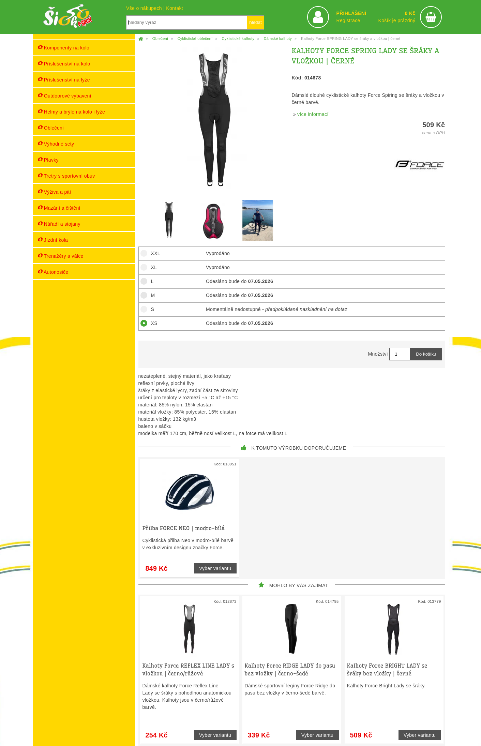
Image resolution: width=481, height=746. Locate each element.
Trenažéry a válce (61, 256)
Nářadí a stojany (59, 224)
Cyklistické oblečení (194, 38)
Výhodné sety (56, 144)
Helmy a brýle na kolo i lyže (71, 112)
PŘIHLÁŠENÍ (351, 13)
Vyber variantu (215, 568)
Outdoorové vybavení (64, 96)
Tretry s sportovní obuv (66, 176)
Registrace (348, 20)
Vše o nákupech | (146, 8)
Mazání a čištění (59, 208)
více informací (313, 114)
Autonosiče (53, 272)
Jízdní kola (53, 240)
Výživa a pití (54, 192)
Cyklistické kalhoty (238, 38)
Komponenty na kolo (64, 47)
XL (151, 267)
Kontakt (174, 8)
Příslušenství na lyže (64, 80)
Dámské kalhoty (278, 38)
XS (151, 323)
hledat (255, 22)
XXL (153, 253)
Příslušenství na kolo (64, 63)
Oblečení (51, 128)
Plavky (48, 160)
